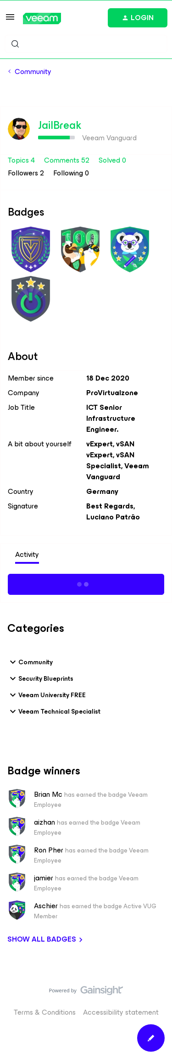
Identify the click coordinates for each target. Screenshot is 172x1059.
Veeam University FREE (46, 694)
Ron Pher (48, 850)
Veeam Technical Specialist (53, 711)
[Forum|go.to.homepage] (42, 18)
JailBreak (59, 125)
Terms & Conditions (45, 1012)
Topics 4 (22, 160)
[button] (10, 20)
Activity (27, 554)
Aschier (46, 905)
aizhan (44, 822)
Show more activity (86, 583)
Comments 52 (67, 160)
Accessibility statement (121, 1012)
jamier (43, 878)
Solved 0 (112, 160)
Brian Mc (48, 794)
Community (33, 71)
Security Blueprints (40, 678)
